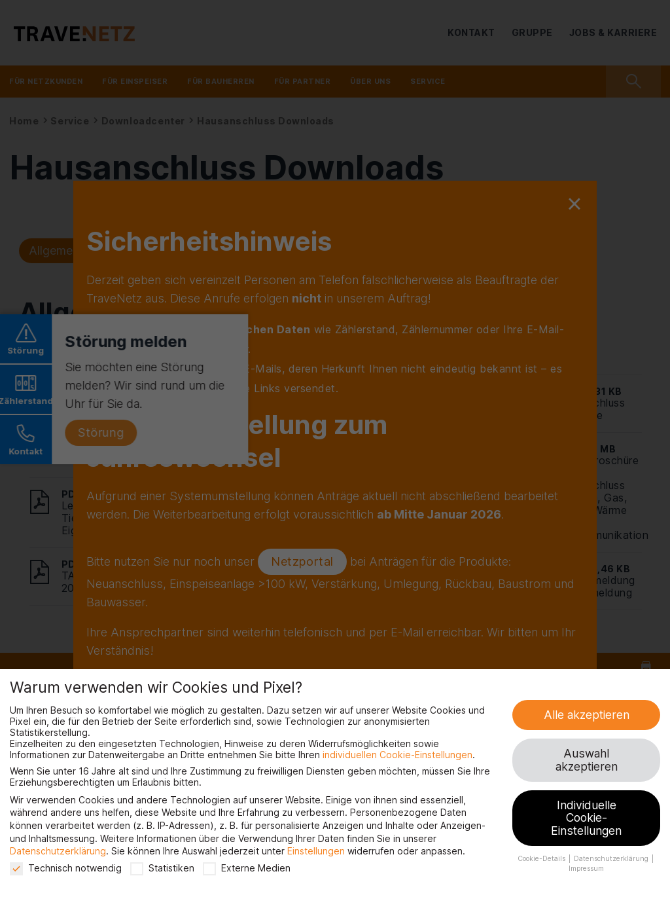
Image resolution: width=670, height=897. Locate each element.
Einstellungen (316, 850)
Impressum (586, 868)
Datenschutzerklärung (58, 850)
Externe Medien (247, 867)
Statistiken (162, 867)
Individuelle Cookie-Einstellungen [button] (586, 817)
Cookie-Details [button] (542, 858)
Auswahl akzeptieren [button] (586, 759)
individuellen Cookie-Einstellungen (397, 754)
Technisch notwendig (66, 867)
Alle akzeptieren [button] (586, 715)
